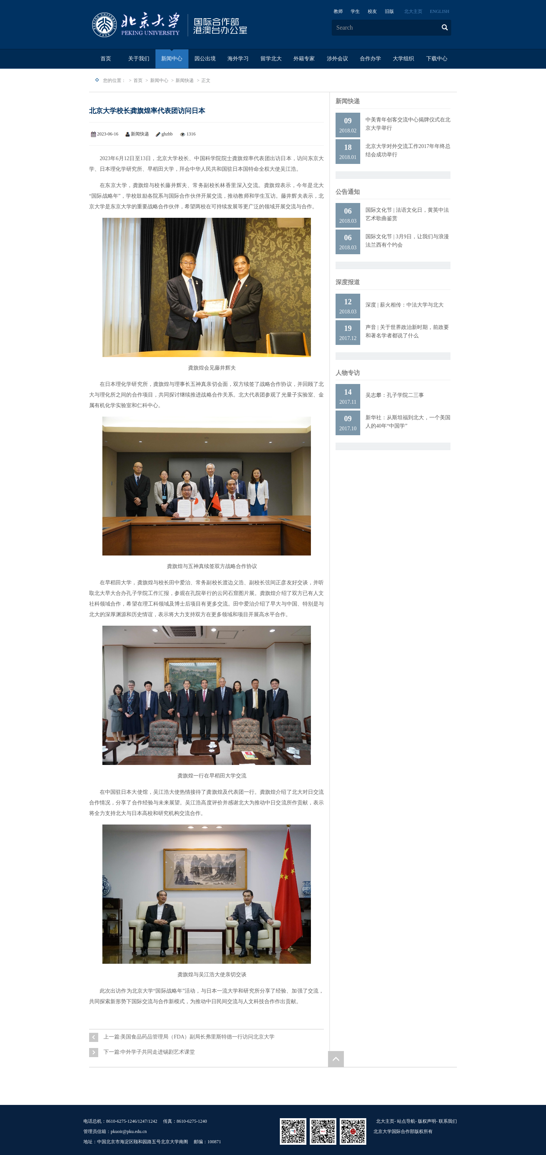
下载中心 (436, 58)
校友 (372, 11)
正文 (205, 80)
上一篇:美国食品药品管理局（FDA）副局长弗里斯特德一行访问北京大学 (189, 1037)
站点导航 (406, 1121)
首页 (105, 58)
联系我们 (448, 1121)
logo (193, 25)
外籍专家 (304, 58)
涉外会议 (337, 58)
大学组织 (403, 58)
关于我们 (138, 58)
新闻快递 (185, 80)
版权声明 (427, 1121)
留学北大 (271, 58)
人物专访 (348, 373)
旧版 (389, 11)
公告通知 (348, 192)
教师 (338, 11)
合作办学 (370, 58)
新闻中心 (171, 58)
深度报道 (348, 282)
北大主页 (413, 11)
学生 (355, 11)
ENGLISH (439, 11)
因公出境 (205, 58)
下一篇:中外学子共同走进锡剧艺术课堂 (149, 1052)
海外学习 (238, 58)
